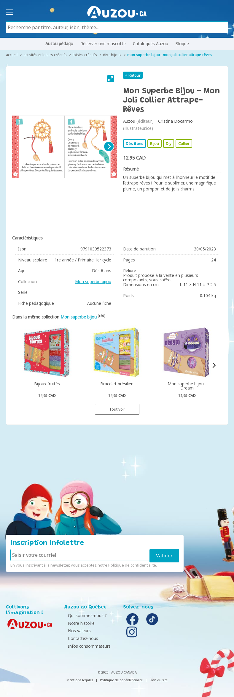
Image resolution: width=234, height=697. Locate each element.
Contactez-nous (81, 638)
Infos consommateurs (87, 646)
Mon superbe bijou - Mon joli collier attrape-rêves (169, 54)
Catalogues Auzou (150, 43)
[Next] (109, 146)
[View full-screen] (110, 78)
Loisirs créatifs (85, 54)
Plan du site (158, 680)
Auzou (129, 121)
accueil (11, 54)
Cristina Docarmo (175, 121)
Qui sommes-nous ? (85, 615)
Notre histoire (79, 623)
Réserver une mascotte (103, 43)
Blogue (182, 43)
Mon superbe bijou (93, 281)
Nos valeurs (77, 630)
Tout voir (117, 409)
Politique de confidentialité (132, 565)
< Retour (133, 75)
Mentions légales (79, 680)
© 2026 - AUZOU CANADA (117, 672)
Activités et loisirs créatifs (45, 54)
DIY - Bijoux (112, 54)
